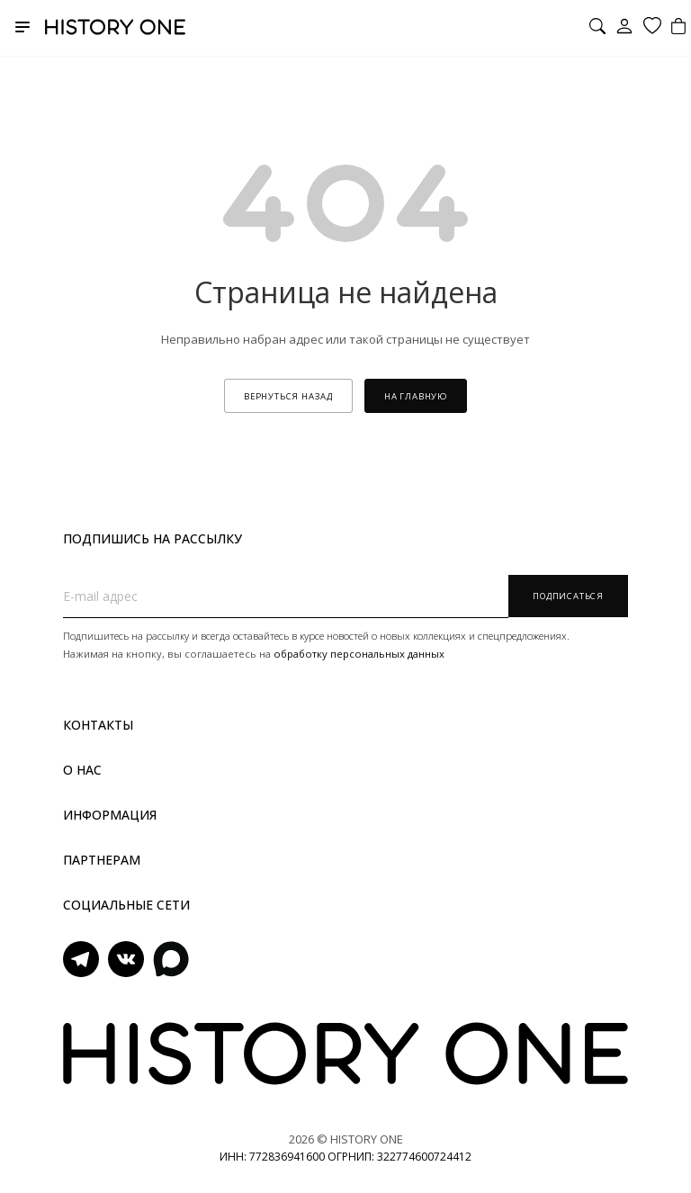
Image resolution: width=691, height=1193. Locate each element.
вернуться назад (288, 396)
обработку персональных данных (359, 653)
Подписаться (568, 596)
